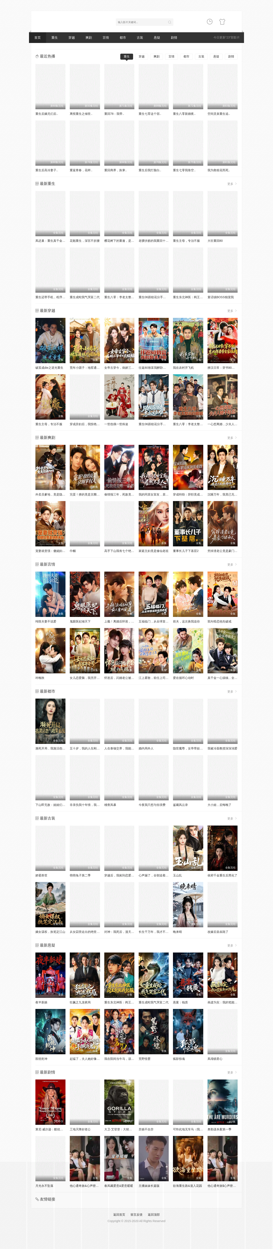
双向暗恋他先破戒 (219, 621)
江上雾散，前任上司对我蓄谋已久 (161, 678)
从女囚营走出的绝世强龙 (86, 931)
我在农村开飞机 (183, 367)
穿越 (71, 37)
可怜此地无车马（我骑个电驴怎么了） (198, 1129)
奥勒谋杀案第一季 (219, 1129)
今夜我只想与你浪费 (152, 805)
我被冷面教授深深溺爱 (222, 748)
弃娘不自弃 (146, 1129)
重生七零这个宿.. (150, 113)
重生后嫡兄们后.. (46, 113)
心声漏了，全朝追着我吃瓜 (156, 875)
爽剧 (89, 37)
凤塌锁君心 (215, 1058)
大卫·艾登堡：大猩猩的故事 (122, 1129)
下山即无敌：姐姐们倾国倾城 (54, 805)
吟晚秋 (39, 678)
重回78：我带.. (114, 113)
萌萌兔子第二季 (80, 875)
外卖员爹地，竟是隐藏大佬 (53, 494)
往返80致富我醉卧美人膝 (155, 367)
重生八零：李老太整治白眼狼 (123, 297)
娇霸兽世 (41, 875)
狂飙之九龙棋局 (80, 1002)
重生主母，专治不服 (186, 240)
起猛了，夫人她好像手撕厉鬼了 (91, 1058)
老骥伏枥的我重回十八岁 (155, 240)
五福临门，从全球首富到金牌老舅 (161, 621)
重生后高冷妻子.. (46, 170)
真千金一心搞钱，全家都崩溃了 (228, 678)
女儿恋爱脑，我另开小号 (86, 678)
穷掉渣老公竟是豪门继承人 (225, 551)
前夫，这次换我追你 (186, 621)
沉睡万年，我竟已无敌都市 (225, 494)
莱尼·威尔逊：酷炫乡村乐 (52, 1129)
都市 (123, 37)
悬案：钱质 (180, 1002)
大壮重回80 (215, 240)
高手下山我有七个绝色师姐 (122, 551)
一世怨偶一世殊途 (116, 424)
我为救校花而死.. (219, 170)
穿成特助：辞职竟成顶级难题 (192, 494)
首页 (37, 37)
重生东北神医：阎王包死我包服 (194, 297)
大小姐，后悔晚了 (219, 805)
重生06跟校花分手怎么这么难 (158, 297)
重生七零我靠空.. (184, 170)
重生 (54, 37)
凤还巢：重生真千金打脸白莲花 (56, 240)
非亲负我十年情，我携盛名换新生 (92, 805)
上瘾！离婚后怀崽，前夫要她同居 (126, 621)
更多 (232, 184)
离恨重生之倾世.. (81, 113)
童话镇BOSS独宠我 (221, 297)
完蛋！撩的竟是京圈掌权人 (88, 494)
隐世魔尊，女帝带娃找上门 (191, 748)
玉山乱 (177, 875)
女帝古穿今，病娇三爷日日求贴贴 (126, 367)
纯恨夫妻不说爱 (45, 621)
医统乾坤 (41, 1058)
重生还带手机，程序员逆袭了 (54, 297)
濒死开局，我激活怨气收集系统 (56, 748)
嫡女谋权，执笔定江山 (50, 931)
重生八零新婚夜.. (184, 113)
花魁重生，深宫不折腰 (85, 240)
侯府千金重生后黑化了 (222, 875)
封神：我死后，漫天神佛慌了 (123, 931)
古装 (140, 37)
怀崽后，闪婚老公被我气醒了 (123, 678)
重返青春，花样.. (81, 170)
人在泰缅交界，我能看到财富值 (125, 748)
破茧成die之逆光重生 (49, 367)
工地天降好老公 (80, 1129)
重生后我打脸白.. (150, 170)
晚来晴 (177, 931)
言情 (106, 37)
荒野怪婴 (145, 1058)
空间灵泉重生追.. (219, 113)
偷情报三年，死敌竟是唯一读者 (125, 494)
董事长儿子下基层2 (186, 551)
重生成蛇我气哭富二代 (85, 297)
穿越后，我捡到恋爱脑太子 (122, 875)
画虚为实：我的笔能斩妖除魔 (227, 1002)
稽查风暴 (110, 805)
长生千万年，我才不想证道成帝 (159, 931)
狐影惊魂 (179, 1058)
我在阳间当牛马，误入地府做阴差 (126, 1058)
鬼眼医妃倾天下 (80, 621)
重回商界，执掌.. (115, 170)
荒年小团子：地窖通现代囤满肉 (91, 367)
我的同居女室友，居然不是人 (158, 494)
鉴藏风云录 (180, 805)
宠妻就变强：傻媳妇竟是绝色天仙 (57, 551)
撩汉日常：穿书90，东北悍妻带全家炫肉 (235, 367)
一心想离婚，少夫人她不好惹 (227, 424)
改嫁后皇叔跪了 (218, 931)
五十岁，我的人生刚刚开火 (88, 748)
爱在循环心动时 (183, 678)
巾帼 (73, 551)
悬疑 (157, 37)
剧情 (174, 37)
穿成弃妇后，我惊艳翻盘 (86, 424)
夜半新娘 (41, 1002)
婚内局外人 (146, 748)
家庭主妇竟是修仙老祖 (153, 551)
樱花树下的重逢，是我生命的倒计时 (128, 240)
